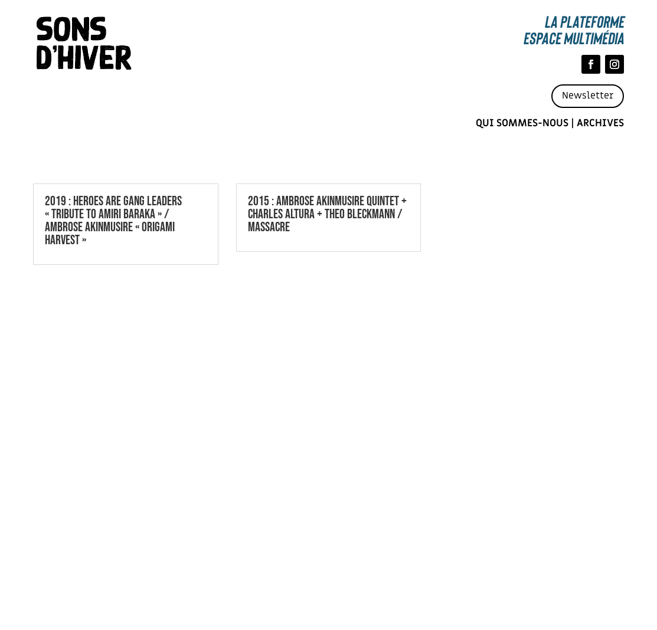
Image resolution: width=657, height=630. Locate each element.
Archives (600, 123)
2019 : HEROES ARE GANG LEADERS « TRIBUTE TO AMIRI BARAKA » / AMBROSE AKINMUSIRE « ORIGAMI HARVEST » (113, 220)
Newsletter (587, 95)
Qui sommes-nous (522, 123)
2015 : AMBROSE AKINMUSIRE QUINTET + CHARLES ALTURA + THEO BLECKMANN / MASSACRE (327, 214)
